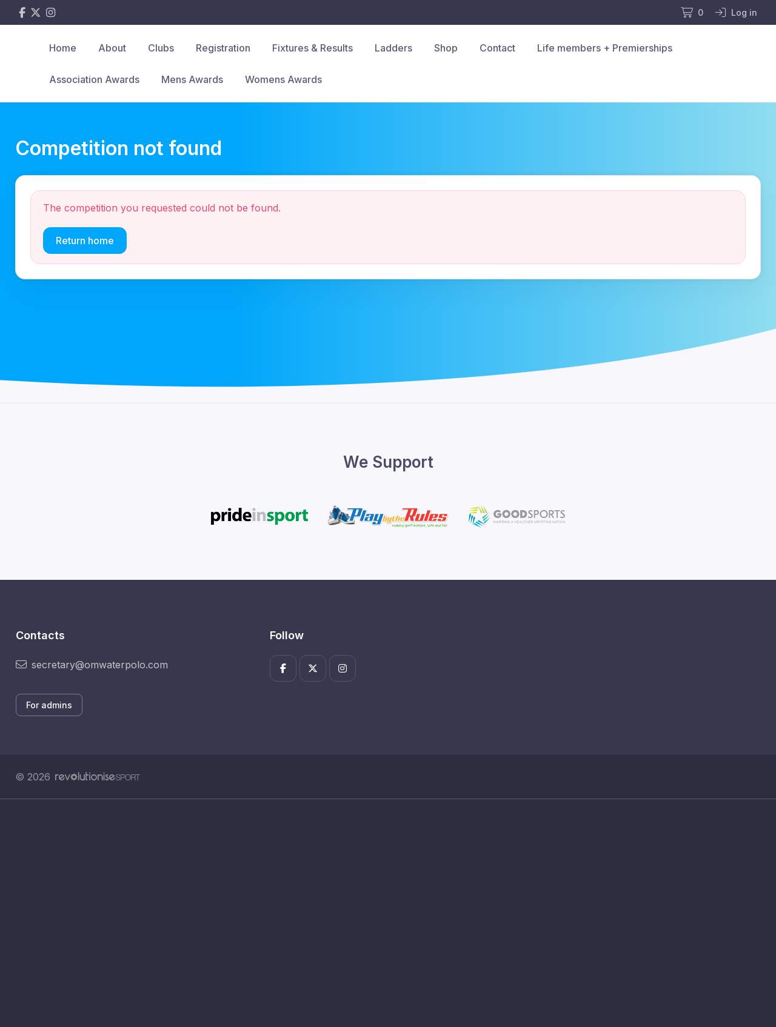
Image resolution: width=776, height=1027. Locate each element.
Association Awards (94, 79)
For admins (49, 705)
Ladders (393, 48)
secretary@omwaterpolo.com (92, 665)
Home (62, 48)
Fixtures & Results (312, 48)
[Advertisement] (379, 913)
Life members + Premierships (604, 48)
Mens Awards (192, 79)
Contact (497, 48)
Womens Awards (283, 79)
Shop (446, 48)
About (112, 48)
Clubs (161, 48)
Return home (85, 240)
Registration (223, 48)
